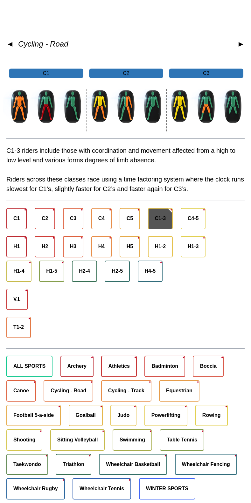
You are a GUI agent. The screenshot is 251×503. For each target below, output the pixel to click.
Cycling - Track (126, 390)
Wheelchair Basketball (133, 464)
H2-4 (84, 271)
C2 (45, 218)
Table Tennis (182, 439)
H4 (101, 246)
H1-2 (160, 246)
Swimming (132, 439)
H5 (130, 246)
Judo (123, 415)
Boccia (208, 366)
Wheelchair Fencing (206, 464)
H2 (45, 246)
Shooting (24, 439)
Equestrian (179, 390)
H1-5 (51, 271)
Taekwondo (27, 464)
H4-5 (150, 271)
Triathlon (73, 464)
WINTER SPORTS (167, 488)
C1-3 (160, 218)
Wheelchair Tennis (102, 488)
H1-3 (193, 246)
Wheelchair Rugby (35, 488)
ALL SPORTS (29, 366)
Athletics (119, 366)
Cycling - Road (43, 44)
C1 (16, 218)
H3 (73, 246)
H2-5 (117, 271)
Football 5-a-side (33, 415)
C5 (130, 218)
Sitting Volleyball (77, 439)
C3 (73, 218)
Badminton (164, 366)
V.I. (17, 299)
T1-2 (18, 327)
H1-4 (18, 271)
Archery (77, 366)
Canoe (21, 390)
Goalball (86, 415)
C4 (101, 218)
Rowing (211, 415)
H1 (16, 246)
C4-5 (193, 218)
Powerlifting (166, 415)
